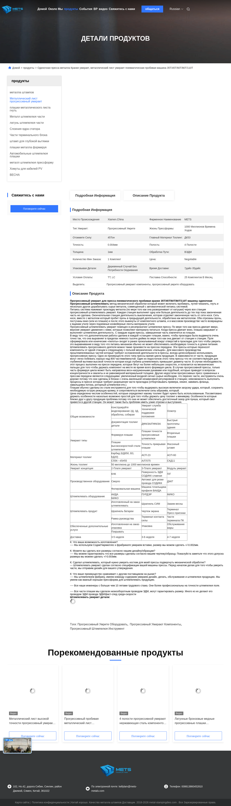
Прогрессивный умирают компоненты (155, 624)
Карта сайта (22, 802)
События (85, 8)
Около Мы (55, 8)
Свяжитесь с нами (122, 8)
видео (103, 8)
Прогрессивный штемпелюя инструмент (97, 628)
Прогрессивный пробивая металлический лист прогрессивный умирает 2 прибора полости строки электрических (87, 721)
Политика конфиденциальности (50, 802)
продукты (71, 8)
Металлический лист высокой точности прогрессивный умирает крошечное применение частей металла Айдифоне (31, 721)
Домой (42, 8)
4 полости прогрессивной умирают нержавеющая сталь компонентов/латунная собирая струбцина (142, 721)
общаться (152, 8)
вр (95, 8)
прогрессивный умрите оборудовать (102, 624)
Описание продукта (149, 195)
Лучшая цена (166, 178)
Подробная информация (95, 195)
